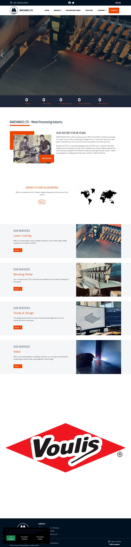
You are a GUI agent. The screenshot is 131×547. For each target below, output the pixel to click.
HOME (47, 10)
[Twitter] (73, 2)
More (42, 202)
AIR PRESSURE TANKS (73, 10)
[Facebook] (69, 2)
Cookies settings (114, 541)
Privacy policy (24, 545)
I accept (10, 538)
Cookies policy (34, 545)
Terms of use (14, 545)
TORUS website (114, 544)
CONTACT (113, 10)
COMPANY (101, 10)
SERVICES (57, 10)
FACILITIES (89, 10)
